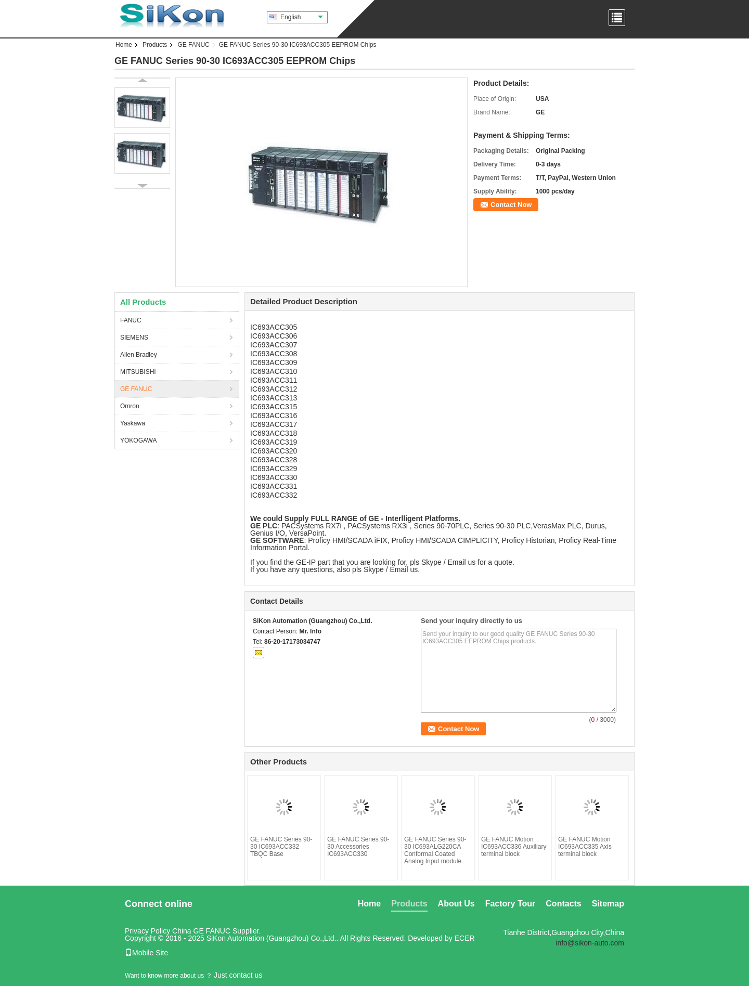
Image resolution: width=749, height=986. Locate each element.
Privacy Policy (147, 931)
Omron (129, 406)
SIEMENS (134, 337)
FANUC (130, 320)
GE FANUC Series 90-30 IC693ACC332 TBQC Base (281, 847)
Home (123, 44)
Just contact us (238, 975)
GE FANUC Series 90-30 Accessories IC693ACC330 (358, 847)
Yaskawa (132, 423)
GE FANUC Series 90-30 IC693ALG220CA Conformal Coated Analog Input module (435, 850)
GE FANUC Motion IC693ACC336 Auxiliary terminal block (513, 847)
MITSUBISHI (138, 371)
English (301, 17)
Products (155, 44)
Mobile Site (146, 953)
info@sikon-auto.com (590, 943)
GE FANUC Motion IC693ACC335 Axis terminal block (585, 847)
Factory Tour (510, 903)
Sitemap (608, 903)
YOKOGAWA (138, 440)
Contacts (563, 903)
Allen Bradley (138, 354)
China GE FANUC (201, 931)
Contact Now (511, 205)
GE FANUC (193, 44)
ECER (465, 938)
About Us (456, 903)
